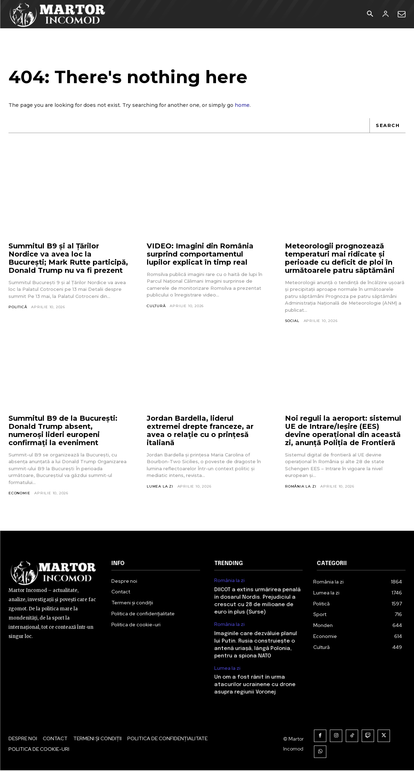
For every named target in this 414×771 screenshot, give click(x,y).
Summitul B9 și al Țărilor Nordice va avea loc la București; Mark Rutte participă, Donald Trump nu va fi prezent (68, 258)
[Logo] (57, 14)
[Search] (387, 126)
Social (292, 321)
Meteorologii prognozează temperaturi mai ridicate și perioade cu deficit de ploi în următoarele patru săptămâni (340, 258)
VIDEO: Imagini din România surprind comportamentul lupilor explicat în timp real (200, 254)
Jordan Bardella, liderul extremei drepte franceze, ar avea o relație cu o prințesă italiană (200, 430)
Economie (19, 493)
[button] (370, 14)
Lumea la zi (160, 486)
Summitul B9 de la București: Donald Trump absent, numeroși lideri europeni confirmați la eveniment (62, 430)
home (242, 105)
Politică (17, 307)
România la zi (300, 486)
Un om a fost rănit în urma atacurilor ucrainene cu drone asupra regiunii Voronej (255, 685)
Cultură (156, 306)
